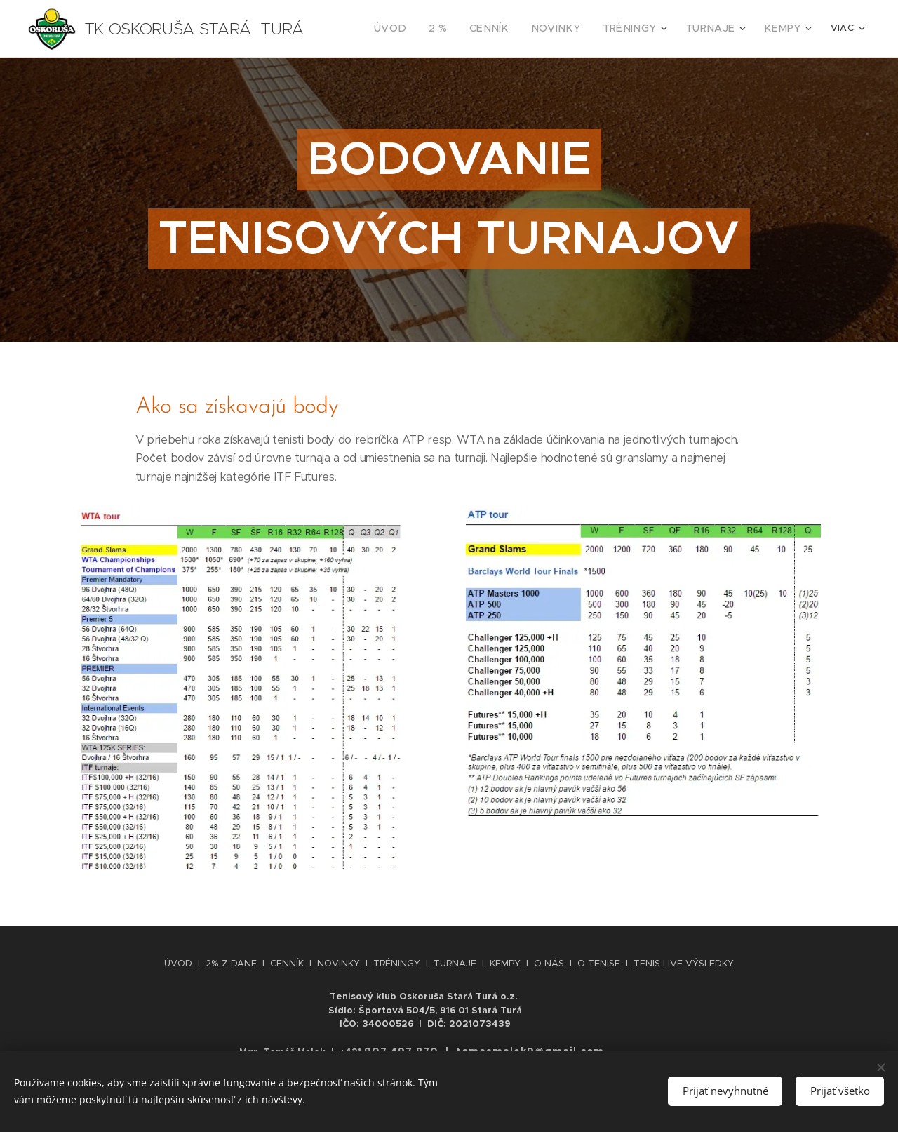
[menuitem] (431, 28)
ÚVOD (178, 963)
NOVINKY (338, 963)
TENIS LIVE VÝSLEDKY (684, 963)
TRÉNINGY (396, 963)
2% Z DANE (231, 963)
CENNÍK (287, 963)
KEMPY (505, 963)
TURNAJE (455, 963)
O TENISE (598, 963)
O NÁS (549, 963)
